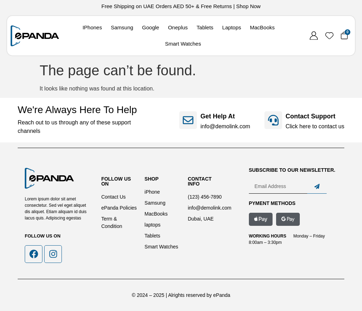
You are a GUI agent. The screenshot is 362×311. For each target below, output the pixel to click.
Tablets (205, 27)
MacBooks (262, 27)
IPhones (92, 27)
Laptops (231, 27)
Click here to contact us (315, 126)
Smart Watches (183, 44)
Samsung (122, 27)
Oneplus (178, 27)
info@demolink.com (225, 126)
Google (150, 27)
